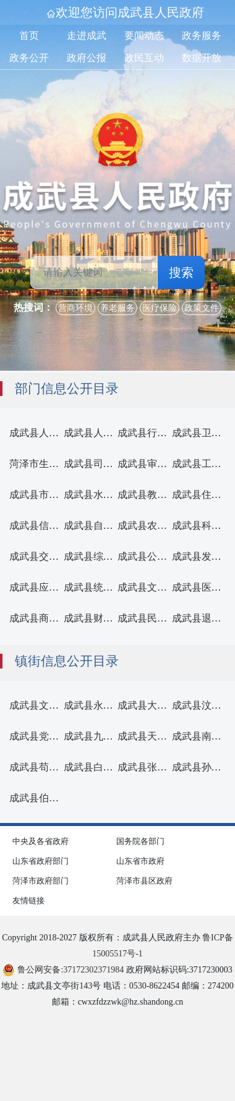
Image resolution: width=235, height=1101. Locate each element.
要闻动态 (144, 35)
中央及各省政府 (40, 841)
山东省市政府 (140, 861)
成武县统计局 (93, 587)
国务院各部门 (140, 841)
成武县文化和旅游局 (162, 587)
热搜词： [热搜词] (33, 307)
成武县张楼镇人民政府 (167, 767)
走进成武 (86, 35)
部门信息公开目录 (67, 388)
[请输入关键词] (93, 272)
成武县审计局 (147, 463)
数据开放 (201, 58)
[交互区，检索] (117, 241)
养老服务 (117, 308)
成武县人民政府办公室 (58, 433)
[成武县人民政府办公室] (36, 433)
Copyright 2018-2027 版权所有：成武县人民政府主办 (117, 945)
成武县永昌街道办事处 (113, 705)
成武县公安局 (147, 556)
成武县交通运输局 (48, 556)
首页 (29, 35)
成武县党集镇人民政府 (58, 736)
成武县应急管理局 (48, 587)
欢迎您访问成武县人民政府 (130, 12)
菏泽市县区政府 (144, 880)
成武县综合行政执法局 (113, 556)
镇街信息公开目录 (67, 661)
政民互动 (144, 58)
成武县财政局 (93, 618)
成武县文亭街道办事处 (58, 705)
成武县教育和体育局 (162, 494)
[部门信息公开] (117, 598)
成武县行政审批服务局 (167, 433)
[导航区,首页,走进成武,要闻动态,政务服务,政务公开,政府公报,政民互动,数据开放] (117, 47)
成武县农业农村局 (157, 525)
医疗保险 (159, 308)
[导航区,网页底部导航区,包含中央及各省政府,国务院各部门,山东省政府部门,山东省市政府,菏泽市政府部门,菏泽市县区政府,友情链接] (117, 869)
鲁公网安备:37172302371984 (63, 969)
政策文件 (201, 308)
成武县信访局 (39, 525)
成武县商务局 (39, 618)
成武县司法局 (93, 463)
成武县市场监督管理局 (58, 494)
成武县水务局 (93, 494)
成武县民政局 (147, 618)
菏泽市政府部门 (40, 880)
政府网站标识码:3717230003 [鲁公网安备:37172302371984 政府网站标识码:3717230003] (117, 969)
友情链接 (28, 900)
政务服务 (201, 35)
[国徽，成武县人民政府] (117, 171)
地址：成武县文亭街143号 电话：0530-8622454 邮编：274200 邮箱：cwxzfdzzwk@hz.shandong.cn (117, 993)
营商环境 (75, 308)
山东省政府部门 (40, 861)
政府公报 (86, 58)
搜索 (181, 272)
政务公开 (29, 58)
